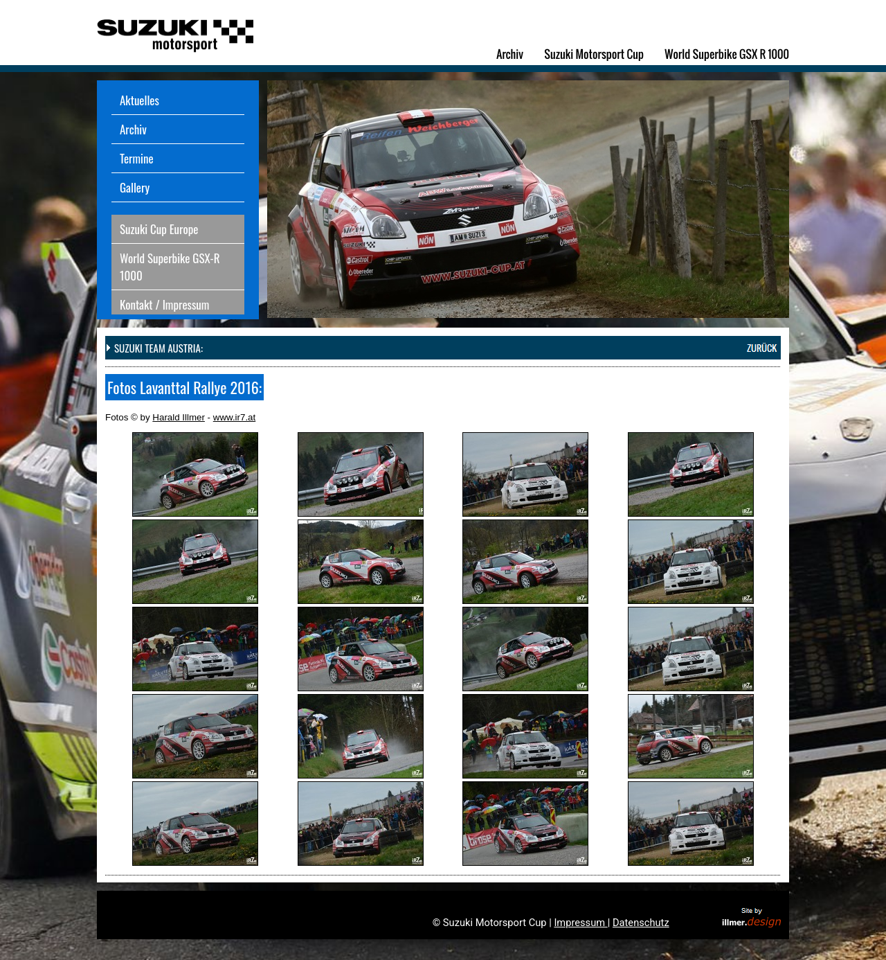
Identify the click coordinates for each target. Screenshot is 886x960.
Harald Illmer (178, 417)
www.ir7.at (234, 417)
